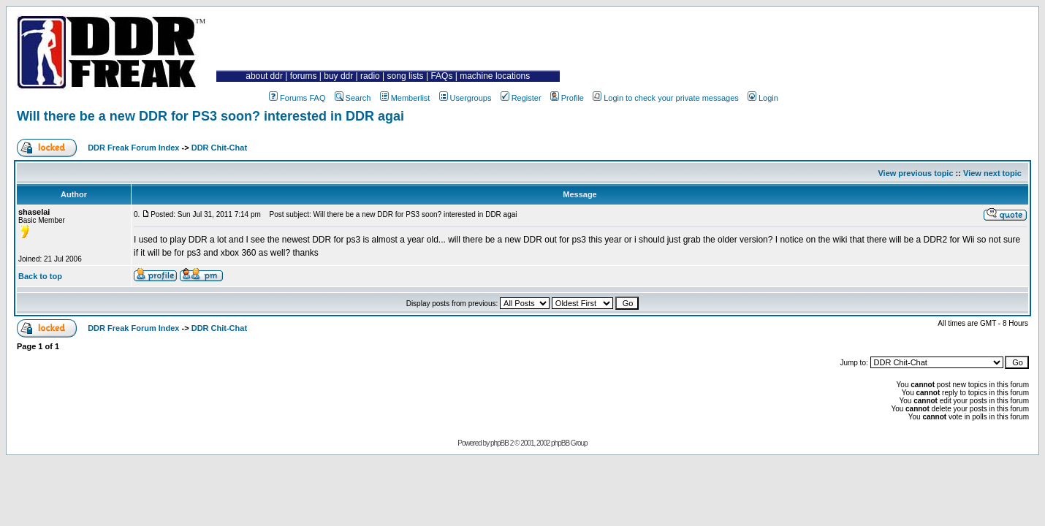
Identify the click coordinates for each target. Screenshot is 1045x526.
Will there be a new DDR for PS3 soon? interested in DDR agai (210, 116)
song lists (405, 76)
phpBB (499, 443)
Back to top (40, 276)
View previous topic (915, 173)
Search (353, 98)
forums (303, 76)
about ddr (264, 76)
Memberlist (405, 98)
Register (521, 98)
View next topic (992, 173)
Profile (567, 98)
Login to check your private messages (666, 98)
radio (370, 76)
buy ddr (338, 76)
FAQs (441, 76)
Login (763, 98)
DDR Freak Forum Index (133, 147)
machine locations (495, 76)
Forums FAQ (297, 98)
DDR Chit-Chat (219, 147)
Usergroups (465, 98)
